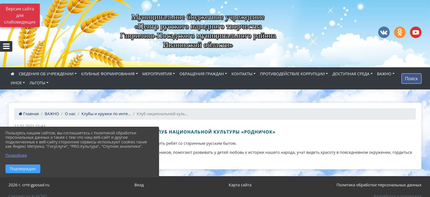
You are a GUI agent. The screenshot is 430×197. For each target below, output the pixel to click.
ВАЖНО (384, 73)
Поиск (411, 79)
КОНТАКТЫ (242, 73)
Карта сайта (240, 184)
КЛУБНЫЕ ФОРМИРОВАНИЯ (108, 73)
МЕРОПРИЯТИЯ (157, 73)
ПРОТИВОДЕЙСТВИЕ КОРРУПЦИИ (292, 73)
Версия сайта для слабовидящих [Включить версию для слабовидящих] (20, 15)
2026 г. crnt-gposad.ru (29, 184)
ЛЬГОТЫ (37, 82)
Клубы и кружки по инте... (106, 113)
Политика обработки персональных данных (378, 184)
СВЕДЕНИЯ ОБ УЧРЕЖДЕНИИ (46, 73)
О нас (70, 113)
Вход (139, 184)
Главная (29, 113)
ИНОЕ (16, 82)
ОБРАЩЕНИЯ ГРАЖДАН (201, 73)
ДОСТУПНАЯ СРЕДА (350, 73)
